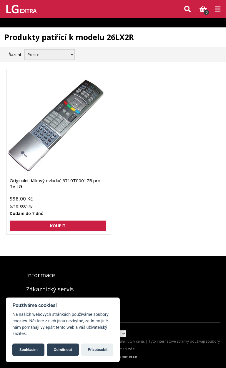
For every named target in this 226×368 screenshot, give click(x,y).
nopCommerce (123, 356)
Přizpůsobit (97, 349)
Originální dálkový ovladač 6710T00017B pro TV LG (55, 183)
